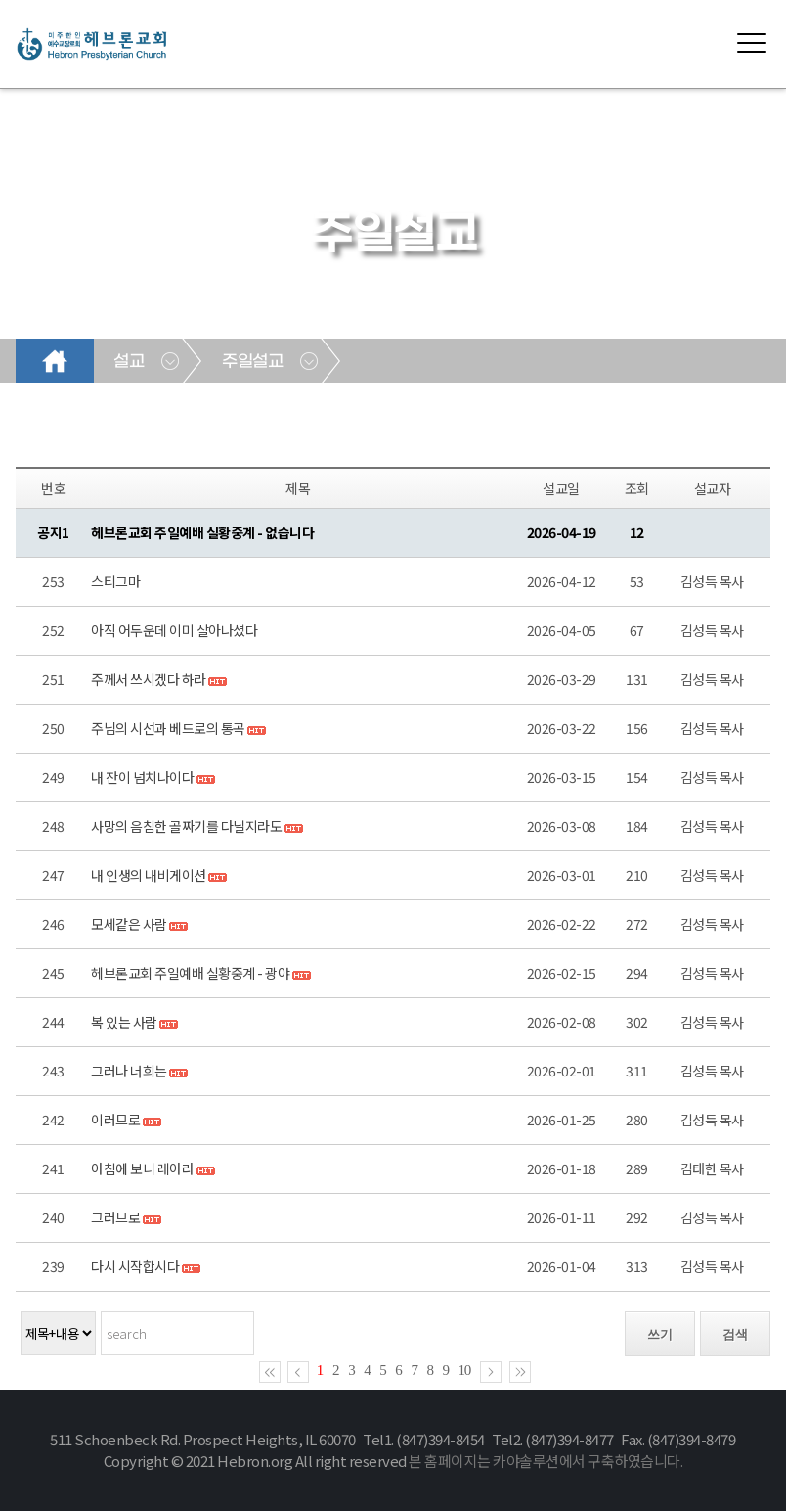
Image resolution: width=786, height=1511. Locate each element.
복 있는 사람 (124, 1021)
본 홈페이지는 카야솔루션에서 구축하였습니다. (545, 1460)
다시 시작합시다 (135, 1266)
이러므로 (115, 1119)
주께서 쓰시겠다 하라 (148, 679)
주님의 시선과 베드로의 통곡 (168, 728)
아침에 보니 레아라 (142, 1168)
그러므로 (115, 1217)
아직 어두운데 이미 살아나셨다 (174, 630)
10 (464, 1370)
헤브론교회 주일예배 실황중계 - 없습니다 (202, 532)
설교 (128, 362)
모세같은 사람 (129, 924)
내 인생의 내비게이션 (148, 875)
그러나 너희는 (129, 1070)
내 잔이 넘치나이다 (142, 777)
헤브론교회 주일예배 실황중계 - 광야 (190, 973)
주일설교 (252, 362)
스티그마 (115, 581)
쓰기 (660, 1334)
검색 (735, 1334)
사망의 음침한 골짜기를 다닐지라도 (186, 826)
